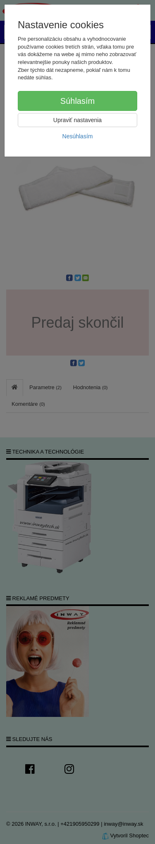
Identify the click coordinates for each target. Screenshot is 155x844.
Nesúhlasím (77, 136)
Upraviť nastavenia (77, 120)
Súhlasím (77, 101)
